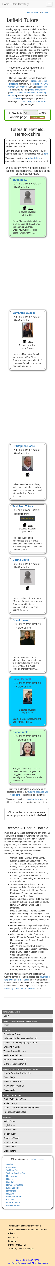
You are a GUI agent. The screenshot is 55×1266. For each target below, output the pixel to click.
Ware (31, 90)
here (46, 154)
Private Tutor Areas (17, 1245)
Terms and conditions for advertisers (24, 1226)
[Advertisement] (27, 270)
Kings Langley (12, 1188)
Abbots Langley (16, 92)
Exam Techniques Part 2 (15, 1064)
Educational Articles (12, 1034)
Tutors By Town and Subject (21, 1248)
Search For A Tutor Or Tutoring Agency (21, 1108)
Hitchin (36, 84)
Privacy (11, 1233)
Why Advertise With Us (14, 1086)
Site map (12, 1241)
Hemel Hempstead (14, 1185)
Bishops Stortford (14, 1197)
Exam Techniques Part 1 (15, 1059)
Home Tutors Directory (15, 4)
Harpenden (35, 81)
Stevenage (42, 92)
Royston (10, 1194)
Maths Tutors (9, 1121)
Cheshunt (10, 1199)
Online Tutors (10, 1151)
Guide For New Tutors (14, 1081)
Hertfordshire (33, 12)
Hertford (12, 95)
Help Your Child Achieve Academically (21, 1038)
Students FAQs (10, 1103)
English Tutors (10, 1125)
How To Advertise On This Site (17, 1073)
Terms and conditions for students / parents (28, 1229)
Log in (6, 1016)
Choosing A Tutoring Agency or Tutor (20, 1042)
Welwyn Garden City (15, 1173)
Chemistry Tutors (11, 1138)
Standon (10, 1182)
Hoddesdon (41, 87)
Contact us (13, 1237)
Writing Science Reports (15, 1051)
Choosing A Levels (12, 1047)
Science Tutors (10, 1129)
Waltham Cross (41, 101)
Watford (24, 87)
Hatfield (45, 12)
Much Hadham (13, 1202)
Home (6, 1025)
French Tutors (10, 1146)
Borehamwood (13, 1205)
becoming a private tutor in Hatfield (20, 988)
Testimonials (9, 1090)
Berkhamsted (30, 92)
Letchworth (17, 98)
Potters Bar (40, 90)
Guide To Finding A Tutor (15, 1099)
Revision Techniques (13, 1055)
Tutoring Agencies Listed (15, 1112)
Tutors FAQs (9, 1077)
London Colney (25, 101)
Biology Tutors (10, 1134)
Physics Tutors (10, 1142)
